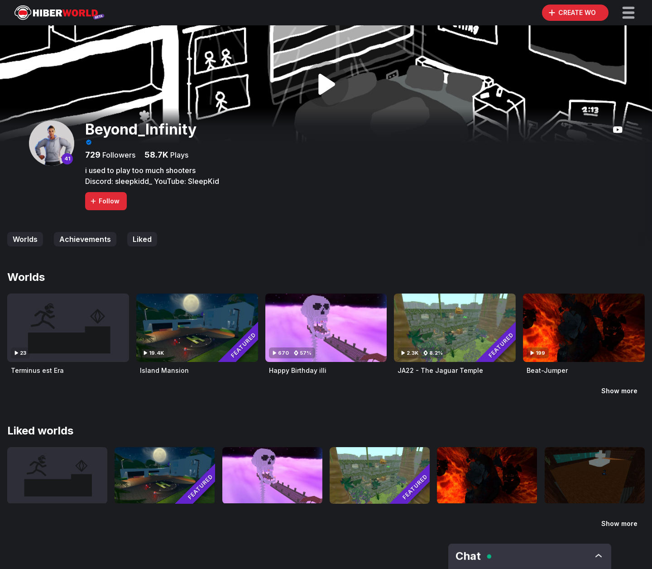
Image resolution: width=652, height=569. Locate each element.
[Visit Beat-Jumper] (584, 328)
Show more (619, 391)
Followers (118, 154)
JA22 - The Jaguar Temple (440, 370)
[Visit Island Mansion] (197, 328)
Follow (105, 201)
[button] (628, 13)
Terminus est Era (37, 370)
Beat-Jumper (547, 370)
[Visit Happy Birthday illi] (326, 328)
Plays (178, 154)
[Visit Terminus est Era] (68, 328)
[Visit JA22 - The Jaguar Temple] (455, 328)
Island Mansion (164, 370)
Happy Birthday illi (297, 370)
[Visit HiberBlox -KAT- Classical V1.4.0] (595, 475)
